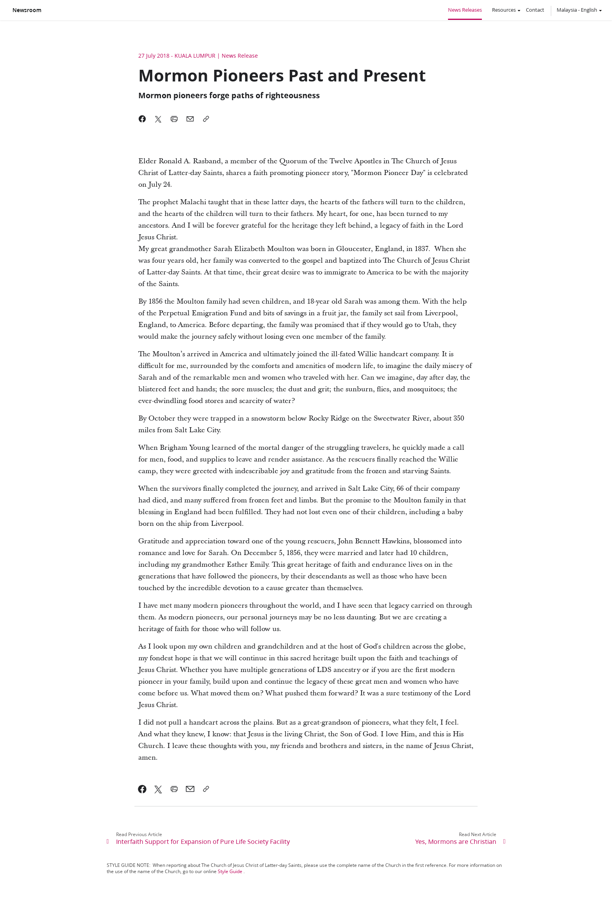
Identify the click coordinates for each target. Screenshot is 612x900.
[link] (142, 789)
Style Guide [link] (230, 871)
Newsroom (26, 10)
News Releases (465, 9)
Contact (535, 9)
